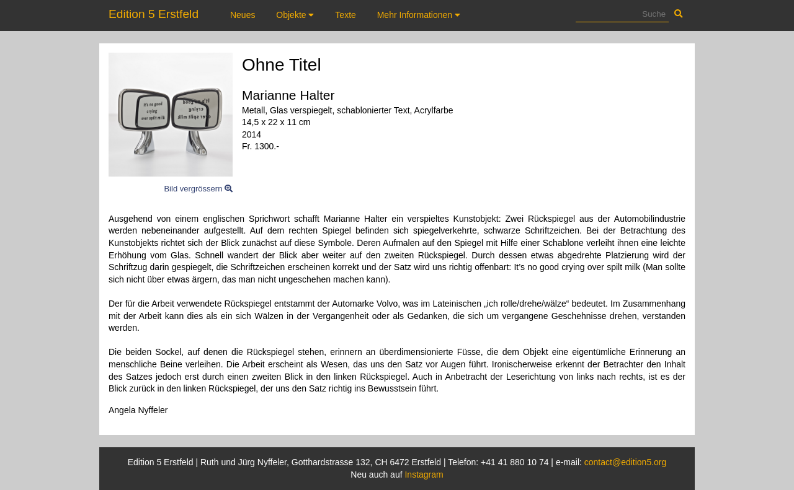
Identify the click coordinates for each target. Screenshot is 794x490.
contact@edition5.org (625, 462)
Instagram (423, 474)
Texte (345, 15)
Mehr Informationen (418, 15)
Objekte (295, 15)
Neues (242, 15)
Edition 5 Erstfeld (153, 13)
